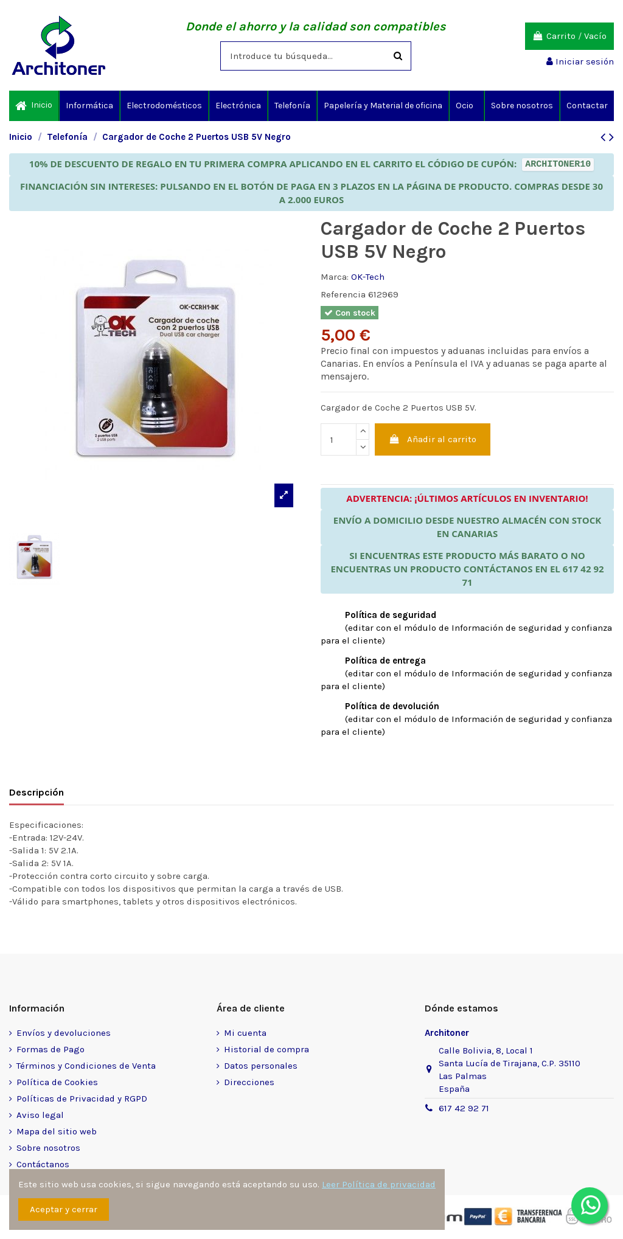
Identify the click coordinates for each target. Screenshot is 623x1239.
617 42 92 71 (464, 1108)
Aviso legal (40, 1114)
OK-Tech (368, 276)
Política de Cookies (57, 1082)
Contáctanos (42, 1164)
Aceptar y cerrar (63, 1209)
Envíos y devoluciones (63, 1032)
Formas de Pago (50, 1049)
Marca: (335, 276)
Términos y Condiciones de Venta (86, 1065)
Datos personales (261, 1065)
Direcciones (249, 1082)
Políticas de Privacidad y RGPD (81, 1098)
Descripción (36, 792)
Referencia (343, 294)
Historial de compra (266, 1049)
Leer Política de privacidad (379, 1184)
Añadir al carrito (433, 439)
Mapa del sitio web (56, 1131)
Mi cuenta (245, 1032)
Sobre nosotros (48, 1147)
